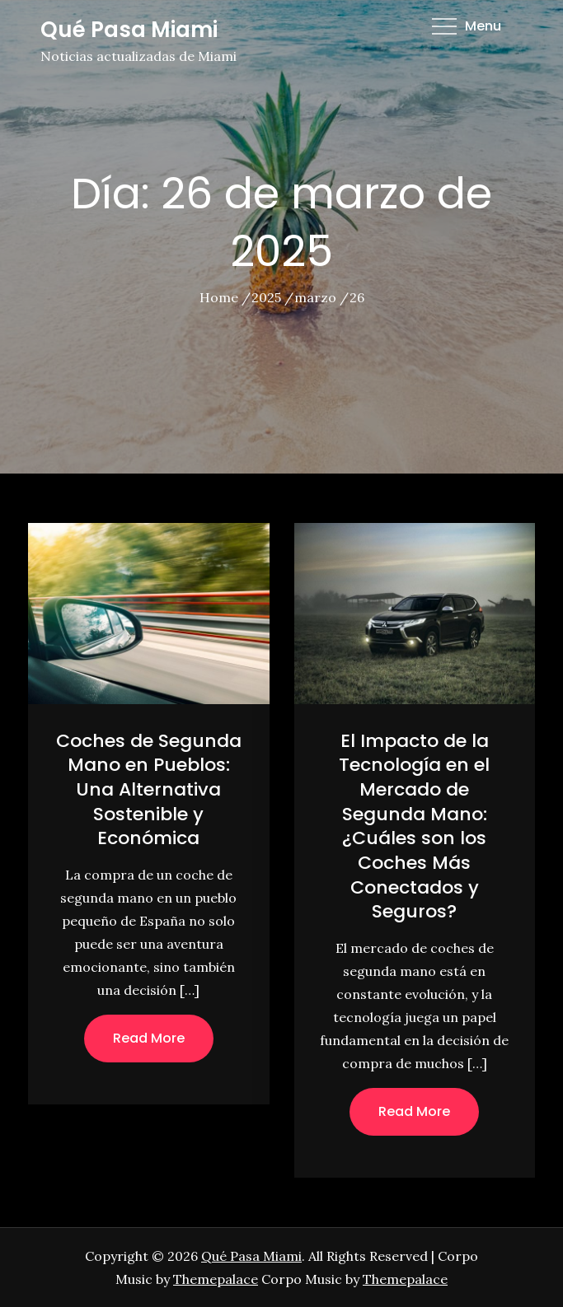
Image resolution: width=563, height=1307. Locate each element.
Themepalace (215, 1279)
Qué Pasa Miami (129, 29)
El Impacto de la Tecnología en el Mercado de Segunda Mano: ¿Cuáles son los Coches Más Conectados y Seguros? (414, 826)
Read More (149, 1038)
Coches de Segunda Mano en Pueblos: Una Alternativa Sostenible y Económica (149, 790)
